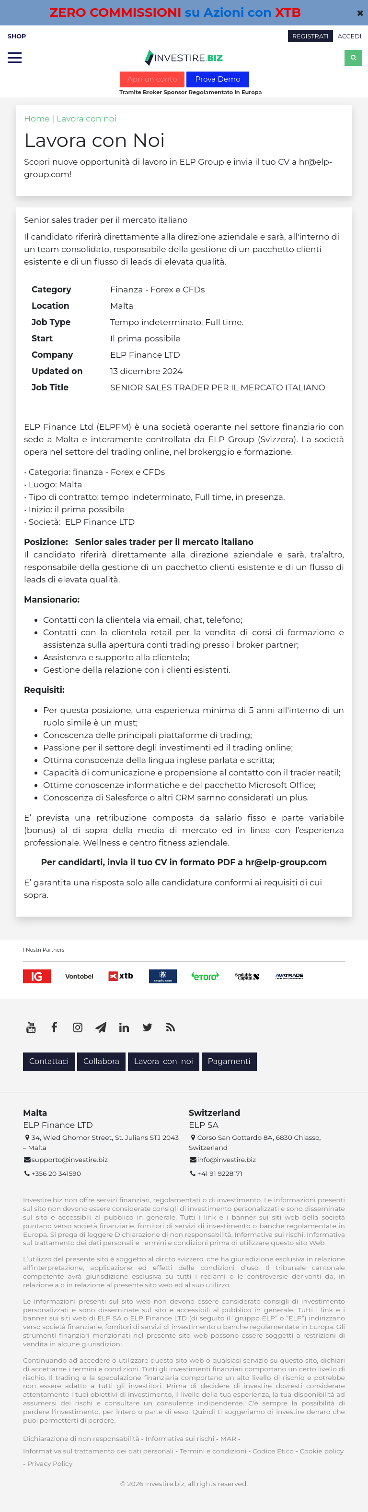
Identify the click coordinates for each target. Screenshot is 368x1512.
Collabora (101, 1061)
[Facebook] (54, 1027)
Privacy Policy (49, 1463)
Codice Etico (273, 1451)
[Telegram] (101, 1027)
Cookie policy (321, 1451)
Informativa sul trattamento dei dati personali (98, 1451)
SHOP (17, 36)
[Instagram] (77, 1027)
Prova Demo (217, 79)
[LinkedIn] (124, 1027)
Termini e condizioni (213, 1451)
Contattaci (49, 1061)
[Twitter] (147, 1027)
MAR (228, 1438)
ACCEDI (350, 36)
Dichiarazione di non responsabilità (81, 1438)
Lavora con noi (86, 118)
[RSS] (170, 1027)
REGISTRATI (310, 36)
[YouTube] (31, 1027)
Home (37, 118)
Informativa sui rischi (179, 1438)
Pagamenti (229, 1061)
